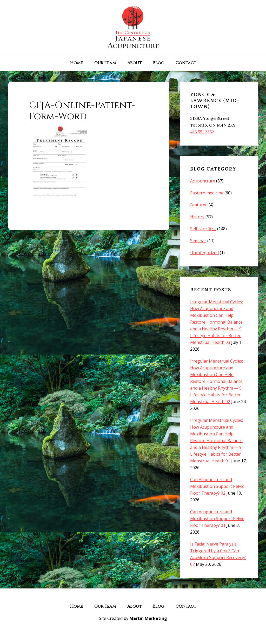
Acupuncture (202, 181)
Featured (199, 205)
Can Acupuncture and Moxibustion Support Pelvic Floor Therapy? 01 (217, 518)
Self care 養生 (203, 229)
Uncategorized (204, 252)
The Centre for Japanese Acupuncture (133, 27)
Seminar (198, 241)
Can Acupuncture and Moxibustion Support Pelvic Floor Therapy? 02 (217, 486)
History (197, 217)
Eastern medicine (206, 193)
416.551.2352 (202, 131)
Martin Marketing (148, 618)
